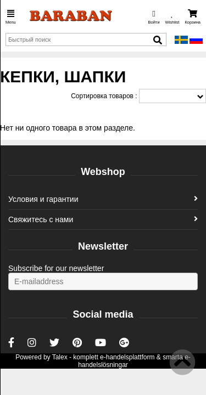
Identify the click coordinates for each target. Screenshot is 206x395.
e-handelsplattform (127, 357)
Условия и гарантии (103, 199)
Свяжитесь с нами (103, 219)
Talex (60, 357)
